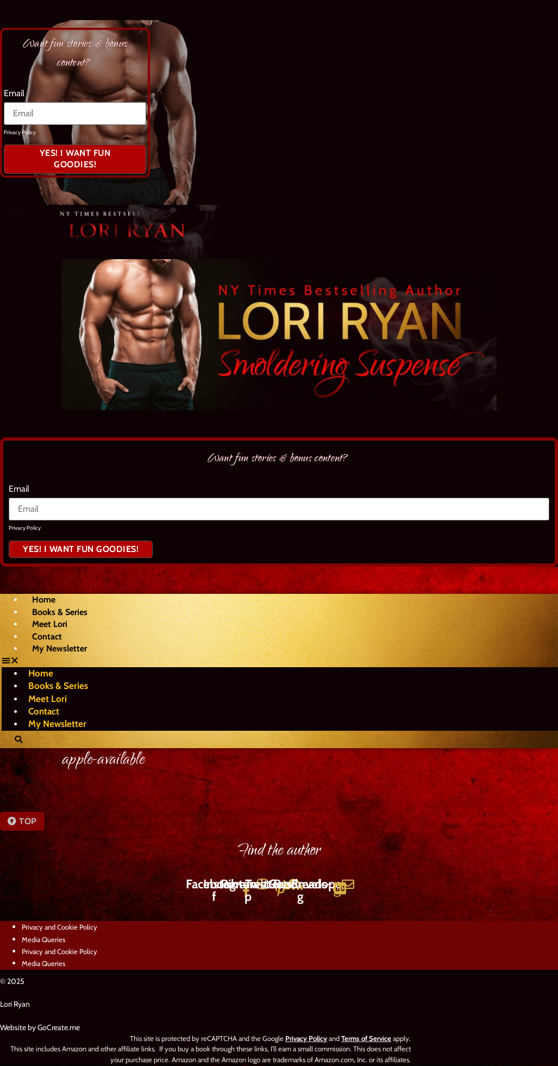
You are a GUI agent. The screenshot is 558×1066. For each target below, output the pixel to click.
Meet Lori (49, 625)
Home (43, 600)
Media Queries (43, 940)
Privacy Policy (20, 132)
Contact (47, 637)
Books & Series (59, 613)
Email (14, 93)
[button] (263, 662)
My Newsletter (59, 649)
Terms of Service (366, 1039)
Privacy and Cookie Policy (59, 928)
